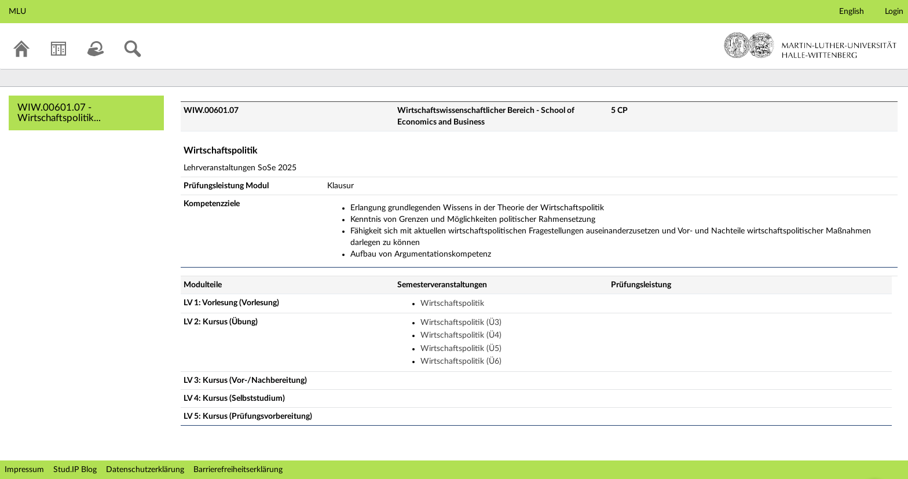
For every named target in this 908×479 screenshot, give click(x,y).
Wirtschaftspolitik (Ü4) (460, 335)
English (851, 12)
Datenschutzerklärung (145, 470)
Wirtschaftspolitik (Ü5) (460, 349)
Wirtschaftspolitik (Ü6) (460, 361)
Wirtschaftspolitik (452, 303)
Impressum (24, 470)
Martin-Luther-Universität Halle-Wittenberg (810, 45)
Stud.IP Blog (75, 470)
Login (894, 12)
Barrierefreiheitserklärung (238, 470)
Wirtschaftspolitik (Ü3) (460, 323)
